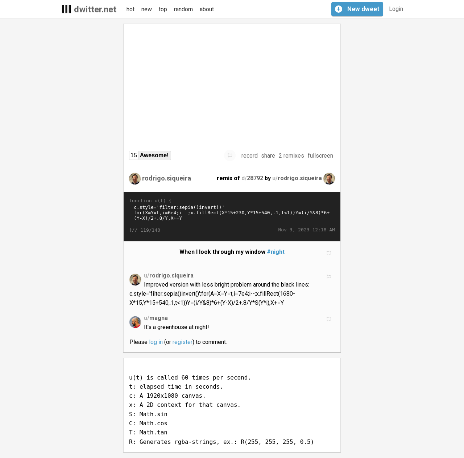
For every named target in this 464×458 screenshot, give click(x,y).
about (207, 9)
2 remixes (291, 155)
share (268, 155)
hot (130, 9)
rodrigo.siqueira (166, 178)
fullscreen (320, 155)
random (183, 9)
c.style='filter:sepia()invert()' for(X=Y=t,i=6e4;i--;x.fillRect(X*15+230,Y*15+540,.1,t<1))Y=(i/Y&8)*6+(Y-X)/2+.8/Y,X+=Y (232, 215)
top (163, 9)
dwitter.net (95, 9)
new (146, 9)
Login (396, 8)
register (182, 342)
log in (156, 342)
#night (276, 251)
